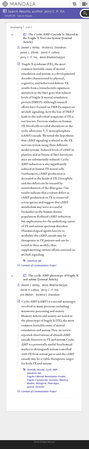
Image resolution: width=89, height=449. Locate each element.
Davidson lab (34, 260)
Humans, (54, 380)
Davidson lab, (34, 373)
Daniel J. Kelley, (31, 47)
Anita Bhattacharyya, (55, 285)
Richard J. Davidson (48, 294)
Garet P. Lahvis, (51, 52)
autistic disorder (36, 386)
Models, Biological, (37, 383)
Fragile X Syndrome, (37, 380)
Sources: (10, 16)
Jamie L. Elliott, (30, 52)
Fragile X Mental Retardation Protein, (46, 376)
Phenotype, (54, 383)
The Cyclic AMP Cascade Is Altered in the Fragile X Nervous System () (50, 38)
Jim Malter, (27, 294)
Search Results (24, 16)
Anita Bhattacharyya (52, 57)
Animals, (31, 369)
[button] (84, 4)
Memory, (64, 380)
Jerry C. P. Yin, (29, 57)
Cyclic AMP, (52, 369)
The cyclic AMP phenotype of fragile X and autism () (50, 277)
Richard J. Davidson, (55, 47)
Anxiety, (41, 369)
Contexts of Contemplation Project (38, 265)
